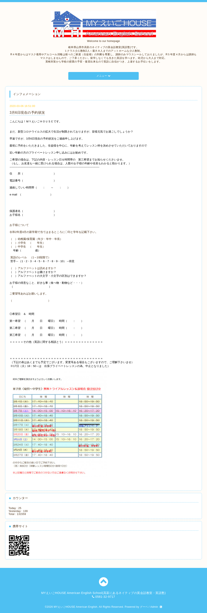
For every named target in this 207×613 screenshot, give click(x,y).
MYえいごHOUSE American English (75, 606)
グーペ (144, 606)
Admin (154, 606)
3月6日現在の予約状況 (27, 112)
